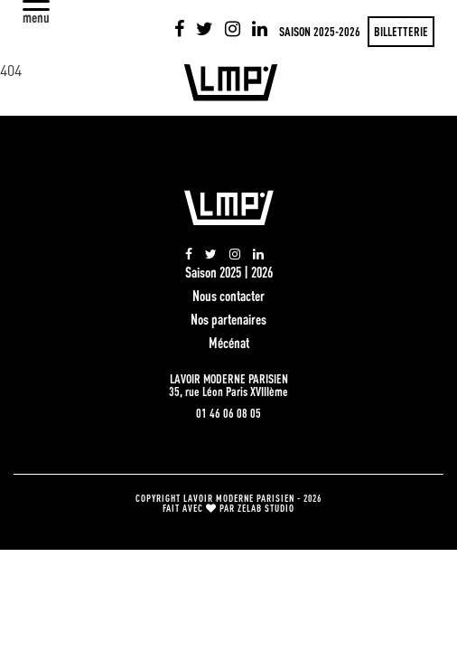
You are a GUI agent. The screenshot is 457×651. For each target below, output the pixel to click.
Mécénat (229, 343)
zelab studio (266, 508)
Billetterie (401, 31)
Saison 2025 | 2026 (229, 272)
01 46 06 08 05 (228, 413)
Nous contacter (228, 296)
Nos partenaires (228, 319)
